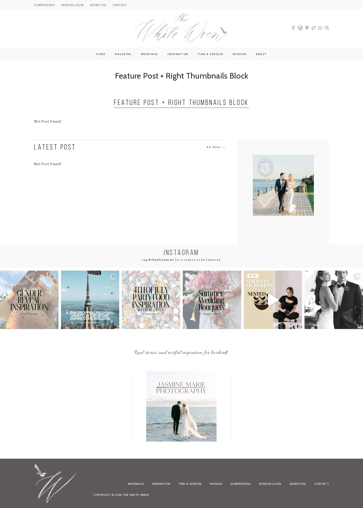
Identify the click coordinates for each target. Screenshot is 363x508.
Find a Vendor (210, 54)
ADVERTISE (98, 5)
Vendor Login (270, 484)
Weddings (149, 54)
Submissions (240, 484)
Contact (321, 484)
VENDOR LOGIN (72, 5)
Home (100, 54)
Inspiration (178, 54)
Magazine (123, 54)
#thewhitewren (161, 260)
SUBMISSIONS (44, 5)
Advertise (298, 484)
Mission (240, 54)
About (261, 54)
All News (216, 147)
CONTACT (119, 5)
